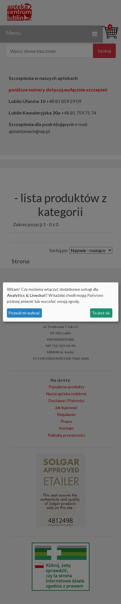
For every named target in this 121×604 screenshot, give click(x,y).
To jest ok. (101, 312)
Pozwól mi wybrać (24, 312)
